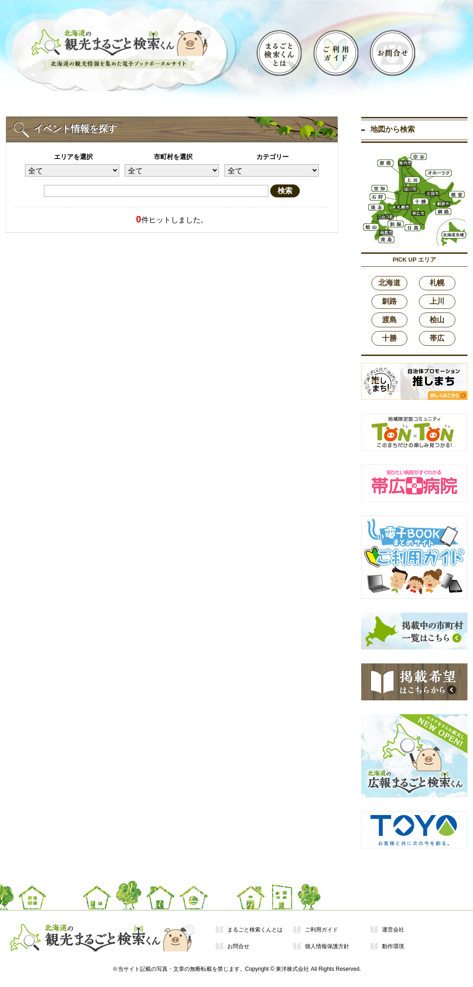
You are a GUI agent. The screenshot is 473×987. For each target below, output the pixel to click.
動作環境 (393, 946)
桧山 (437, 320)
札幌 (437, 283)
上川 (437, 301)
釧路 (389, 301)
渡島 (389, 320)
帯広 (437, 338)
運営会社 (393, 929)
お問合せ (238, 946)
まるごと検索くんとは (255, 929)
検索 (285, 191)
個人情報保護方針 (327, 946)
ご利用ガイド (321, 929)
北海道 (389, 283)
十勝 (389, 338)
